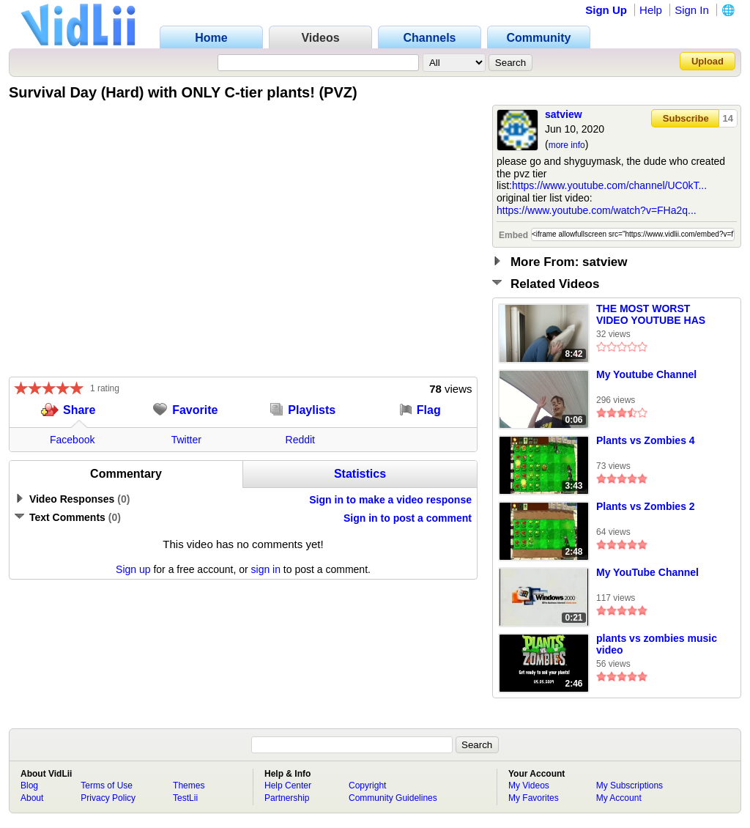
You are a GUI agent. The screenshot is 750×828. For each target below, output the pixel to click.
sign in (266, 569)
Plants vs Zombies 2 (645, 506)
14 (728, 118)
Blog (29, 785)
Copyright (367, 785)
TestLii (185, 798)
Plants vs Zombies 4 (645, 440)
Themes (188, 785)
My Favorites (533, 798)
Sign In (692, 10)
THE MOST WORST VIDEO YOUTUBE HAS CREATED (650, 315)
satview (563, 114)
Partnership (286, 798)
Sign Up (606, 10)
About (32, 798)
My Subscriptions (629, 785)
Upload (707, 61)
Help (650, 10)
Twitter (186, 440)
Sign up (133, 569)
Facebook (72, 440)
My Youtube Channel (646, 374)
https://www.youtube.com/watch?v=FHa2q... (597, 210)
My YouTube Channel (647, 572)
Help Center (287, 785)
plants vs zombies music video (656, 644)
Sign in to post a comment (408, 518)
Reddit (300, 440)
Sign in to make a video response (390, 500)
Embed (513, 235)
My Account (619, 798)
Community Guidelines (393, 798)
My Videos (528, 785)
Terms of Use (107, 785)
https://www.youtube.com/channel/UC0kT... (609, 185)
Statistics (360, 473)
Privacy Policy (108, 798)
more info (567, 145)
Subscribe (686, 118)
